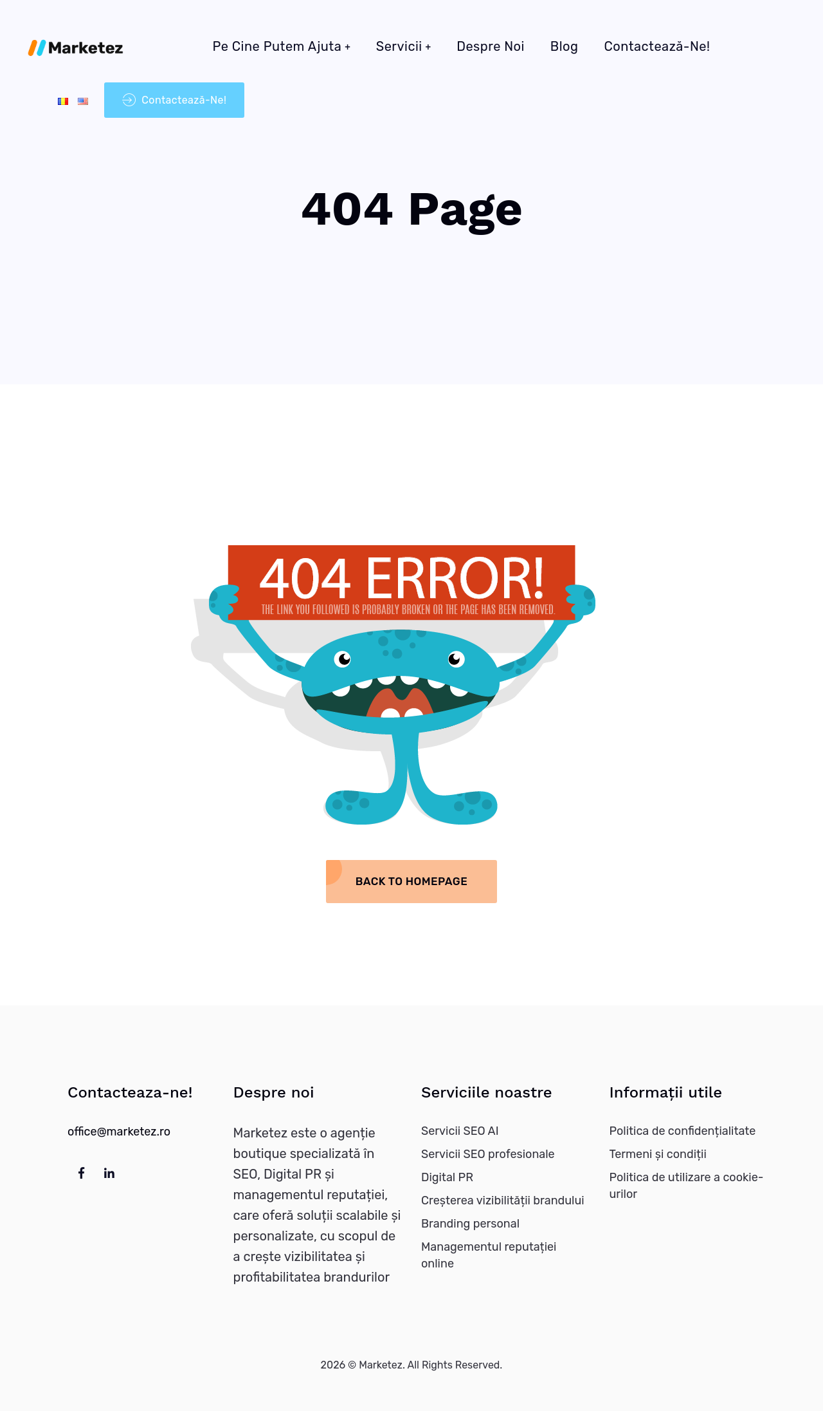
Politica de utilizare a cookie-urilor (687, 1185)
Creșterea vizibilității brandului (502, 1200)
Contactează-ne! (657, 46)
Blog (564, 46)
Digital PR (447, 1177)
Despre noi (491, 46)
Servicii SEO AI (460, 1131)
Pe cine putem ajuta (277, 46)
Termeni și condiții (658, 1154)
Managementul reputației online (488, 1255)
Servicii (399, 46)
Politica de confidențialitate (683, 1131)
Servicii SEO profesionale (488, 1154)
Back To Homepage (411, 881)
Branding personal (470, 1224)
